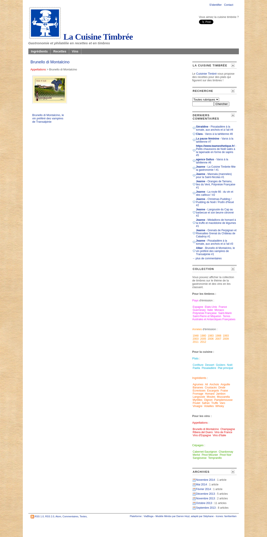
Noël (229, 364)
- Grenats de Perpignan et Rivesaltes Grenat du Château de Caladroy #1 (216, 233)
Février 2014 (203, 489)
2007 (218, 338)
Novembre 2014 (205, 479)
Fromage (198, 393)
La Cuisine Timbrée (80, 36)
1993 (226, 335)
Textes (83, 516)
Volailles (209, 406)
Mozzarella (223, 396)
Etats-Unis (211, 306)
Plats (195, 358)
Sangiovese (200, 457)
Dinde (221, 387)
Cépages (198, 445)
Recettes (59, 51)
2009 (226, 338)
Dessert (209, 364)
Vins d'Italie (219, 435)
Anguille (225, 384)
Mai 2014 (201, 484)
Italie (210, 310)
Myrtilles (198, 399)
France (223, 306)
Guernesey (199, 310)
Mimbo (168, 516)
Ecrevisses (199, 390)
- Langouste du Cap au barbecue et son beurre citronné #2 (215, 212)
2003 (196, 338)
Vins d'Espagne (202, 435)
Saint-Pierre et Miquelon (207, 316)
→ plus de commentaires (207, 258)
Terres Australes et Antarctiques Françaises (214, 318)
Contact (228, 4)
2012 (203, 341)
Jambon (221, 393)
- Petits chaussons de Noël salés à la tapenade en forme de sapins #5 (216, 150)
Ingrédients (39, 51)
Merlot (196, 454)
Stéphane (208, 516)
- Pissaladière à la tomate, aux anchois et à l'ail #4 (214, 128)
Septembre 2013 (206, 507)
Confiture (198, 364)
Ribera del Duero (203, 432)
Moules (211, 396)
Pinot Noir (226, 454)
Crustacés (211, 387)
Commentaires (70, 516)
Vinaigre (198, 406)
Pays (195, 300)
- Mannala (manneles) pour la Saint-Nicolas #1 (214, 176)
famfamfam (230, 516)
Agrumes (198, 384)
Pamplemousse (223, 399)
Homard (209, 393)
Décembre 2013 (205, 493)
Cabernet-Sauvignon (205, 451)
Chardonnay (226, 451)
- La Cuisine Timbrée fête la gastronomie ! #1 (216, 168)
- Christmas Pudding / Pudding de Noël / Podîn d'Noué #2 (215, 202)
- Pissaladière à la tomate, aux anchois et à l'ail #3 (214, 242)
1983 (211, 335)
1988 (218, 335)
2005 (203, 338)
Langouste (199, 396)
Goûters (220, 364)
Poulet (196, 403)
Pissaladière (209, 368)
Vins (75, 51)
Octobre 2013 (204, 503)
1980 (203, 335)
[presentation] (206, 27)
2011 (196, 341)
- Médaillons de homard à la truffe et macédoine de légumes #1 (216, 223)
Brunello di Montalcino (206, 429)
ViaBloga (148, 516)
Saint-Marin (225, 313)
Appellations (38, 69)
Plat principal (225, 368)
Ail (206, 384)
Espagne (198, 306)
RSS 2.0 (49, 516)
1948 (196, 335)
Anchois (214, 384)
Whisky (219, 406)
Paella (196, 368)
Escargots (213, 390)
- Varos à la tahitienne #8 (214, 134)
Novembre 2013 (205, 498)
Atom (58, 516)
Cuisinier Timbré (206, 73)
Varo (222, 403)
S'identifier (215, 4)
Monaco (219, 310)
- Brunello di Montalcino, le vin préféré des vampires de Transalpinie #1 (215, 251)
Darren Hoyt (182, 516)
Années (197, 329)
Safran (206, 403)
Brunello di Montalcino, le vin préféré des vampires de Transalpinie (48, 118)
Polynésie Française (205, 313)
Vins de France (223, 432)
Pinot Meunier (210, 454)
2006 (211, 338)
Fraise (224, 390)
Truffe (214, 403)
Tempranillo (215, 457)
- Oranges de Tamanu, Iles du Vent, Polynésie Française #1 (215, 184)
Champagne (227, 429)
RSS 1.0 (39, 516)
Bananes (198, 387)
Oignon (208, 399)
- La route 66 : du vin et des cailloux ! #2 (214, 193)
